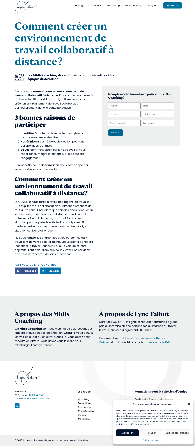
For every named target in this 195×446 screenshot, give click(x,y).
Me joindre (172, 5)
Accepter (127, 432)
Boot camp (113, 5)
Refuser (151, 432)
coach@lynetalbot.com (37, 398)
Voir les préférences (177, 432)
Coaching (77, 5)
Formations (95, 5)
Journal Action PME (157, 342)
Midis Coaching (133, 5)
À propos (84, 391)
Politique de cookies (152, 440)
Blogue (152, 5)
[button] (188, 404)
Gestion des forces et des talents (154, 399)
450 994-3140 (36, 395)
